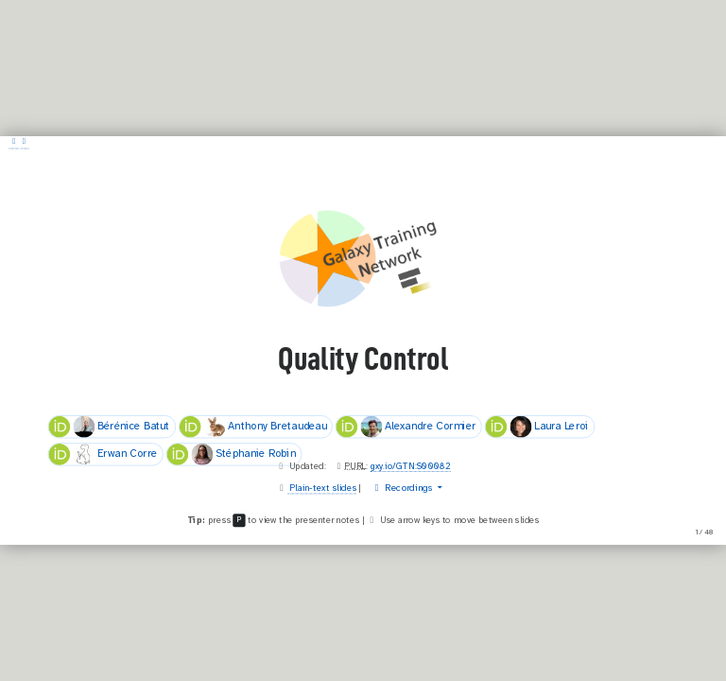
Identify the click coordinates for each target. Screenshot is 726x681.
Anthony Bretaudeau (253, 426)
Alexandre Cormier (405, 426)
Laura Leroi (536, 426)
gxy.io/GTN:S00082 (411, 466)
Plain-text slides (321, 488)
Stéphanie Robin (230, 454)
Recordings (403, 487)
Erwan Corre (102, 454)
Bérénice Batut (108, 426)
